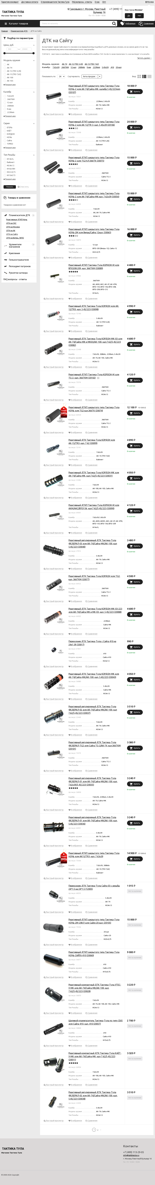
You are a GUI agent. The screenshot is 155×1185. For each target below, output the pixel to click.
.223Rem (10, 112)
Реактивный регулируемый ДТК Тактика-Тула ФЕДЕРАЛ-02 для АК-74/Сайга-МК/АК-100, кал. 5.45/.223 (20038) (93, 1095)
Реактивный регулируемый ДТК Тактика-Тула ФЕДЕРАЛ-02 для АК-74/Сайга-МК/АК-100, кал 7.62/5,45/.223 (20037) (93, 709)
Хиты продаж (90, 76)
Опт (104, 2)
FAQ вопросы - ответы (82, 2)
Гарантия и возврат (10, 2)
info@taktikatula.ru (131, 1155)
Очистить (24, 187)
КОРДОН (11, 134)
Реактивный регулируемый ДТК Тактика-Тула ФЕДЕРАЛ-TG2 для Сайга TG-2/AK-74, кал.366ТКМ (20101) (95, 745)
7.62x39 (10, 96)
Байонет (9, 162)
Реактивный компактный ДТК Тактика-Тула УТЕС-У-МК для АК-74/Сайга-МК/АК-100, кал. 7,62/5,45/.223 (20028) (95, 987)
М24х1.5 (9, 165)
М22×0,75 (9, 172)
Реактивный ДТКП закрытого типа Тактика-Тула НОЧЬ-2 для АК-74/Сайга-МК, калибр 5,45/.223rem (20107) (94, 89)
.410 (112, 67)
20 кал (118, 67)
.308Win (10, 106)
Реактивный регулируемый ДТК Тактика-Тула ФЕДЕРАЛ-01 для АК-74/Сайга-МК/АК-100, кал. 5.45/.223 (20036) (93, 820)
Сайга (9, 140)
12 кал (10, 102)
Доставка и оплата (29, 2)
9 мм (9, 109)
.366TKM (11, 99)
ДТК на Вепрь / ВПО (15, 238)
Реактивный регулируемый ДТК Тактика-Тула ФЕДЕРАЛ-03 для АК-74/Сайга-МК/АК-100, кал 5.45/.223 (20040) (93, 543)
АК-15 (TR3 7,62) (14, 74)
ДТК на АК (10, 230)
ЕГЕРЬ (9, 127)
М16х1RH (9, 169)
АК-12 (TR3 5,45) (14, 71)
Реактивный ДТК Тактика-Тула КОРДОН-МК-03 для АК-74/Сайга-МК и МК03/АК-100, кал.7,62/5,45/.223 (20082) (95, 341)
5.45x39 (105, 67)
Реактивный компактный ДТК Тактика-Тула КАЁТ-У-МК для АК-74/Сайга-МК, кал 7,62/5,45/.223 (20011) (95, 1056)
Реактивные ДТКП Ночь (16, 219)
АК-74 (9, 68)
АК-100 (8, 77)
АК (6, 64)
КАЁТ (9, 131)
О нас (97, 2)
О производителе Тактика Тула (55, 2)
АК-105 (8, 81)
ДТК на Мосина (13, 227)
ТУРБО (10, 144)
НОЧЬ (9, 137)
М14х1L (9, 159)
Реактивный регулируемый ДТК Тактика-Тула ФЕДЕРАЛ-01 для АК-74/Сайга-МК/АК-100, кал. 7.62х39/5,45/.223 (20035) (93, 781)
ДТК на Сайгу (12, 234)
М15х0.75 (9, 175)
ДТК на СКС (11, 223)
